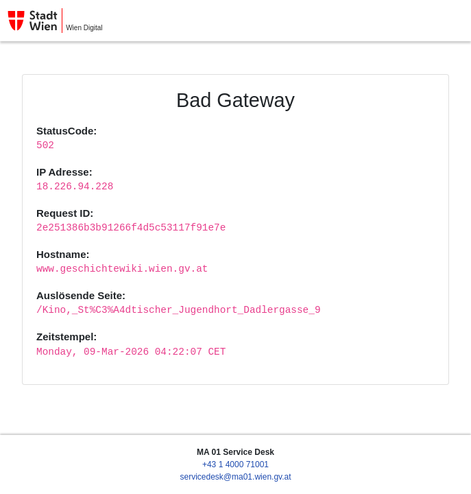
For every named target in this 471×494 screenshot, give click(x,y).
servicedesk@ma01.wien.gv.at (235, 477)
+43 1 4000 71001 (235, 464)
